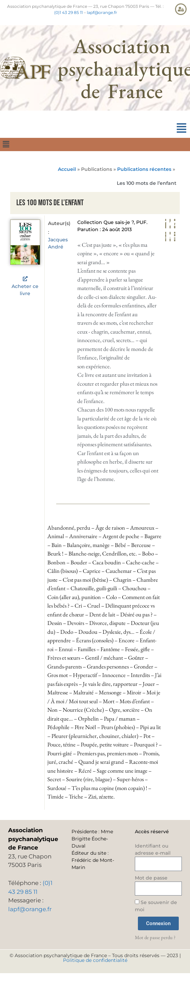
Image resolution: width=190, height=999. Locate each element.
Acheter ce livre (25, 289)
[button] (181, 128)
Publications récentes (144, 169)
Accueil (67, 169)
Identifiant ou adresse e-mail (153, 849)
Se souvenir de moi (156, 906)
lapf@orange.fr (102, 12)
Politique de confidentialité (95, 960)
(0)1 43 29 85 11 (68, 12)
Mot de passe (151, 878)
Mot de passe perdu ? (155, 937)
